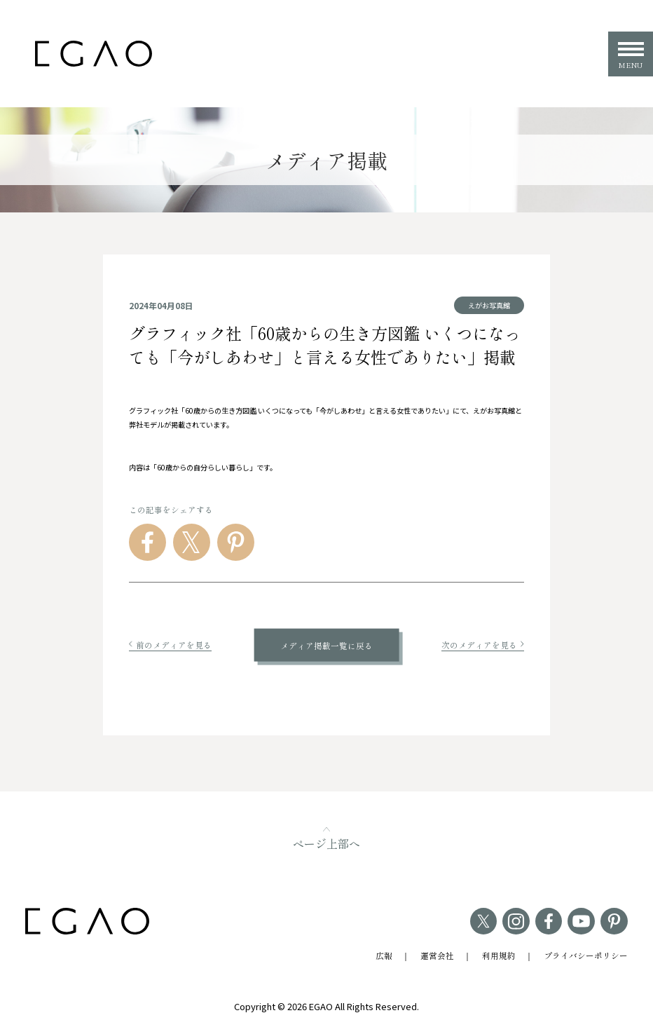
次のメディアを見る (482, 645)
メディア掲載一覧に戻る (326, 645)
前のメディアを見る (170, 645)
